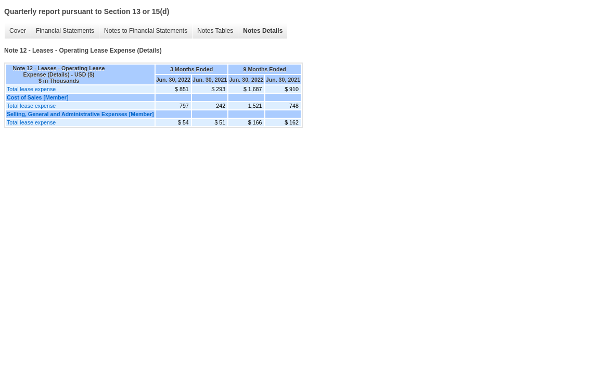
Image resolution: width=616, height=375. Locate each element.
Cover (17, 30)
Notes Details (263, 30)
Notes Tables (215, 30)
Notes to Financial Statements (145, 30)
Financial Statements (65, 30)
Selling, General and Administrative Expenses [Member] (80, 114)
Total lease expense (31, 89)
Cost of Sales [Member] (37, 97)
